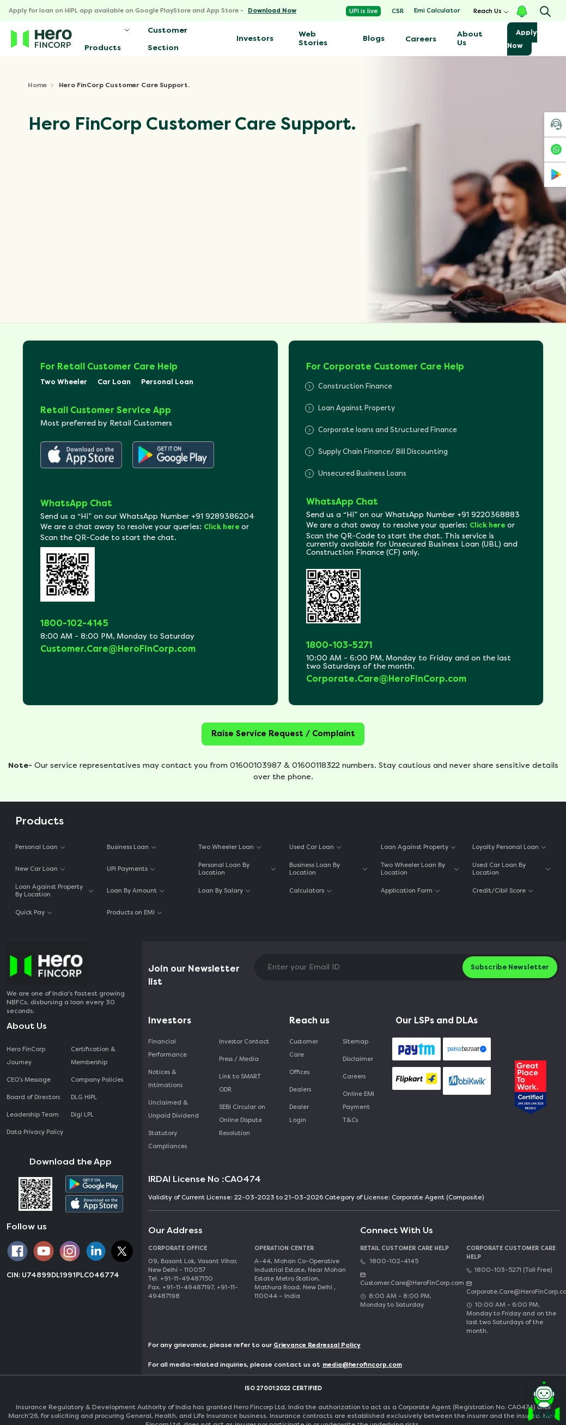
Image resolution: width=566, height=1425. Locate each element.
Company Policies (97, 1079)
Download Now (272, 10)
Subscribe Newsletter (510, 967)
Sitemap (355, 1041)
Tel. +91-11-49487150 (180, 1278)
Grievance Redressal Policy (317, 1345)
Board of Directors (33, 1097)
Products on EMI (131, 912)
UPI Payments (127, 868)
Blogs (374, 38)
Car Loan (114, 382)
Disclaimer (358, 1059)
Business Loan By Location (314, 869)
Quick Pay (30, 912)
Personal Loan (167, 382)
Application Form (407, 890)
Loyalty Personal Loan (505, 847)
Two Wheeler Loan (226, 847)
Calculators (306, 890)
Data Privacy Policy (35, 1132)
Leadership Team (33, 1114)
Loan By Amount (132, 890)
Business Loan (128, 847)
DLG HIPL (85, 1097)
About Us (470, 38)
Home (37, 85)
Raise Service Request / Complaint (283, 733)
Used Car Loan (311, 847)
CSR (398, 11)
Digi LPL (83, 1114)
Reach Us (487, 11)
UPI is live (363, 11)
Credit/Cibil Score (499, 890)
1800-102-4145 (389, 1261)
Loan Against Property (414, 847)
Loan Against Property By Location (49, 890)
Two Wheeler (63, 382)
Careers (420, 39)
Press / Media (239, 1059)
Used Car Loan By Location (499, 869)
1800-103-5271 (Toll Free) (509, 1270)
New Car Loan (36, 868)
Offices (299, 1072)
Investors (254, 38)
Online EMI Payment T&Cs (358, 1107)
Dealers (300, 1089)
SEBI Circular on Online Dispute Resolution (242, 1120)
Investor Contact (244, 1041)
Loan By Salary (220, 890)
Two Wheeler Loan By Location (413, 869)
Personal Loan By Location (223, 869)
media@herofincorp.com (362, 1364)
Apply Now (522, 39)
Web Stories (313, 38)
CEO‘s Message (29, 1079)
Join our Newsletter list (194, 975)
